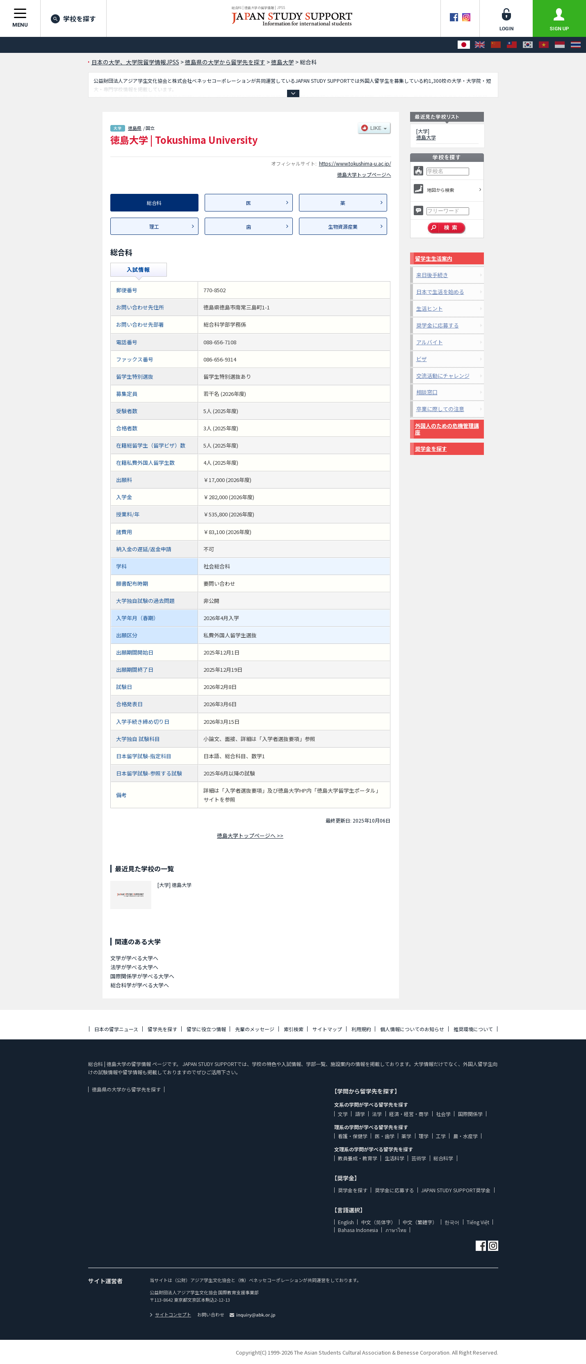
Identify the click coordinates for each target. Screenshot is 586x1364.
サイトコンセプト (171, 1314)
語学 (360, 1113)
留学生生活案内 (433, 258)
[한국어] (528, 45)
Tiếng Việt (478, 1222)
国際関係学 (470, 1113)
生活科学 (394, 1158)
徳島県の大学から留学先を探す (126, 1089)
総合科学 (443, 1158)
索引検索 (293, 1029)
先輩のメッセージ (254, 1029)
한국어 (452, 1222)
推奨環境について (473, 1029)
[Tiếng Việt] (544, 45)
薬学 (406, 1135)
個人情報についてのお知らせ (412, 1029)
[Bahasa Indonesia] (560, 45)
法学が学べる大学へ (134, 967)
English (346, 1222)
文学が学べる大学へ (134, 958)
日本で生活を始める (440, 292)
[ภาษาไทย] (576, 45)
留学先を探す (162, 1029)
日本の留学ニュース (116, 1029)
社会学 (443, 1113)
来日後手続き (432, 275)
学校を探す (73, 18)
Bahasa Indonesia (358, 1229)
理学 (424, 1135)
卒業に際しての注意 (440, 409)
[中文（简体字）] (496, 45)
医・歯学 (384, 1135)
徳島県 (134, 128)
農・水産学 (465, 1135)
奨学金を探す (431, 448)
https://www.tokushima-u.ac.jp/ (355, 163)
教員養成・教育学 (357, 1158)
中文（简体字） (378, 1222)
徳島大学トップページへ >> (250, 835)
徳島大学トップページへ (364, 174)
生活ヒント (429, 308)
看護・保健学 (352, 1135)
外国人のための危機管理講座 (447, 429)
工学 (441, 1135)
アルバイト (429, 342)
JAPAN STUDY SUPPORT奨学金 (455, 1190)
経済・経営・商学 (409, 1113)
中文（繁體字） (420, 1222)
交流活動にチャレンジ (443, 376)
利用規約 (361, 1029)
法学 (377, 1113)
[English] (480, 45)
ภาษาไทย (395, 1229)
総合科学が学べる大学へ (139, 985)
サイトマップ (327, 1029)
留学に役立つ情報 (206, 1029)
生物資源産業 (343, 226)
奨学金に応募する (437, 325)
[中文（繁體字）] (512, 45)
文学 (343, 1113)
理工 (154, 226)
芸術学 (418, 1158)
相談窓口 (427, 392)
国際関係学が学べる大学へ (142, 976)
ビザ (421, 359)
